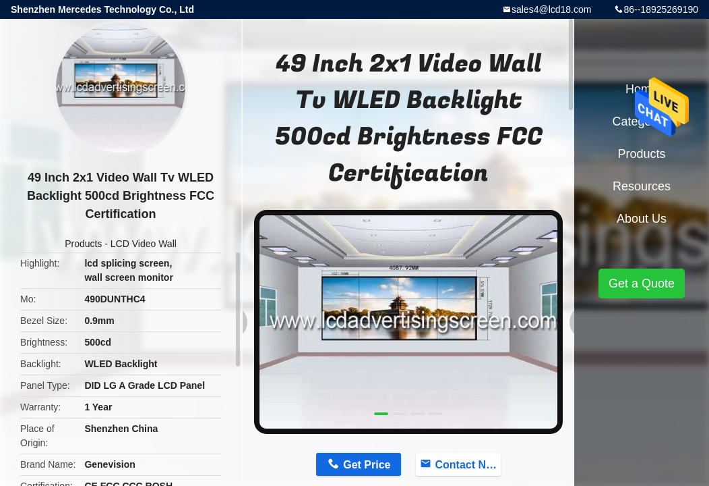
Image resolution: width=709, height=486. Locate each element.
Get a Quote (642, 283)
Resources (642, 186)
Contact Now (468, 464)
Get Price (366, 464)
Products (83, 243)
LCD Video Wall (144, 243)
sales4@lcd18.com (552, 9)
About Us (642, 218)
